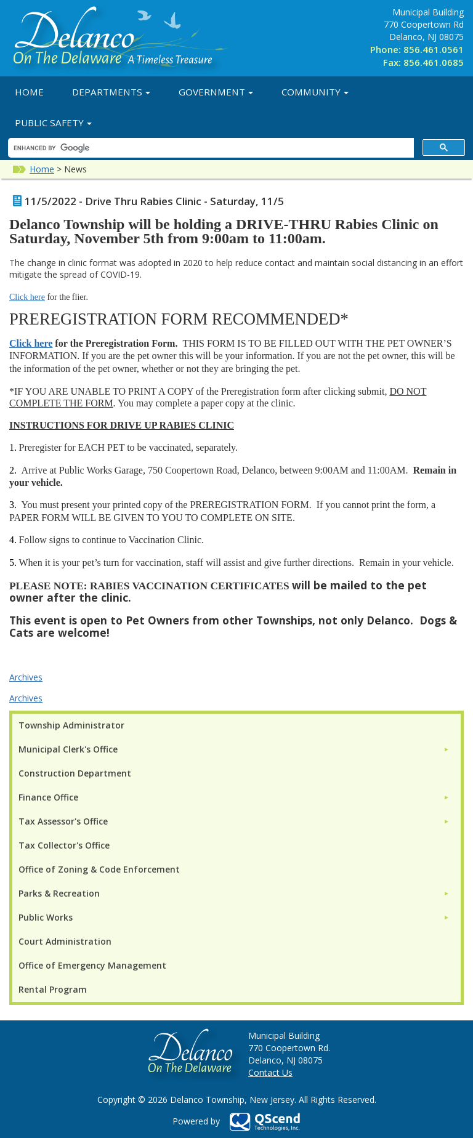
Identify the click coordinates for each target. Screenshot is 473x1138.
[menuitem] (234, 749)
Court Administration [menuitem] (64, 941)
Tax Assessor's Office (63, 821)
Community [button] (315, 92)
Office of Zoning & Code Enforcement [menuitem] (99, 869)
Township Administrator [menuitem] (71, 725)
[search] (210, 148)
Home (29, 92)
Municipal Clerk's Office (68, 749)
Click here (27, 297)
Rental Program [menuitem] (52, 989)
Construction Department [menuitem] (74, 773)
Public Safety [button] (53, 122)
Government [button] (216, 92)
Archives (25, 677)
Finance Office (48, 797)
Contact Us (270, 1072)
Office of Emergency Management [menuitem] (92, 965)
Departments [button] (111, 92)
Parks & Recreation (59, 893)
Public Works (45, 917)
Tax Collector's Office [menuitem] (64, 845)
